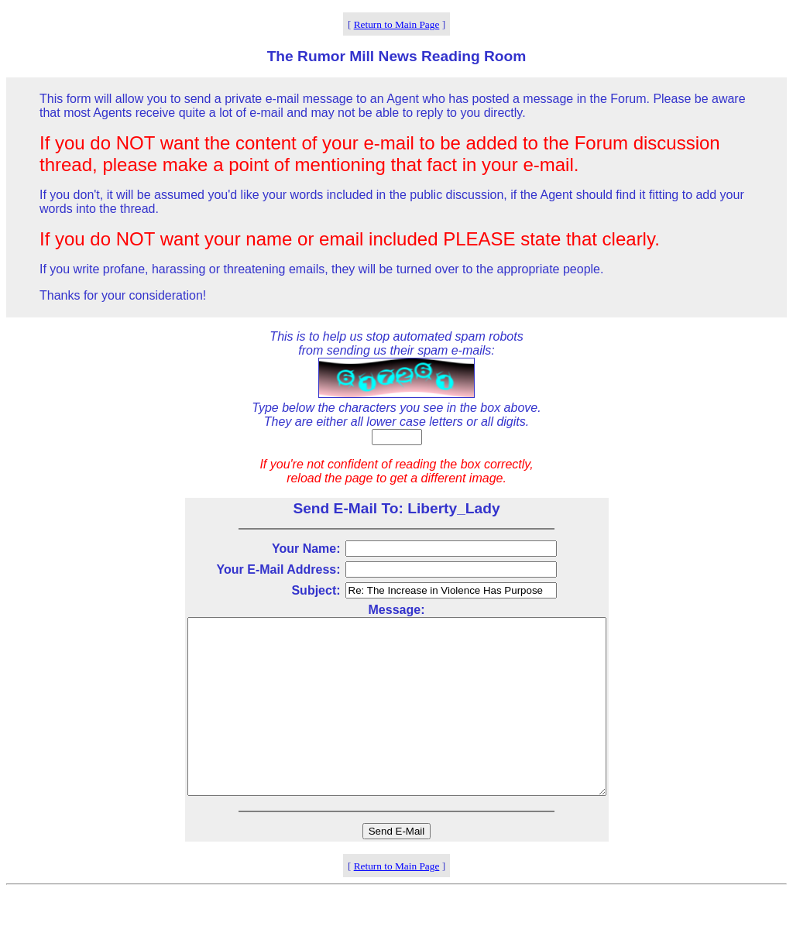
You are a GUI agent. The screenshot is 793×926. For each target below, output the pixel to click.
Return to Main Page (397, 24)
